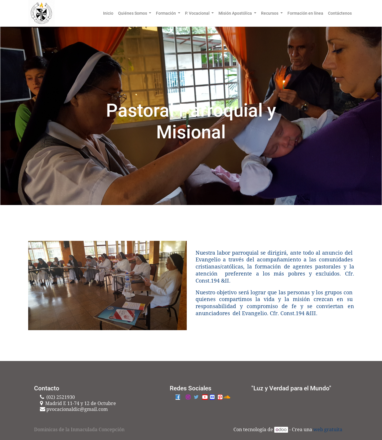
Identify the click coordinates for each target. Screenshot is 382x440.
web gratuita (327, 429)
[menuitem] (108, 13)
